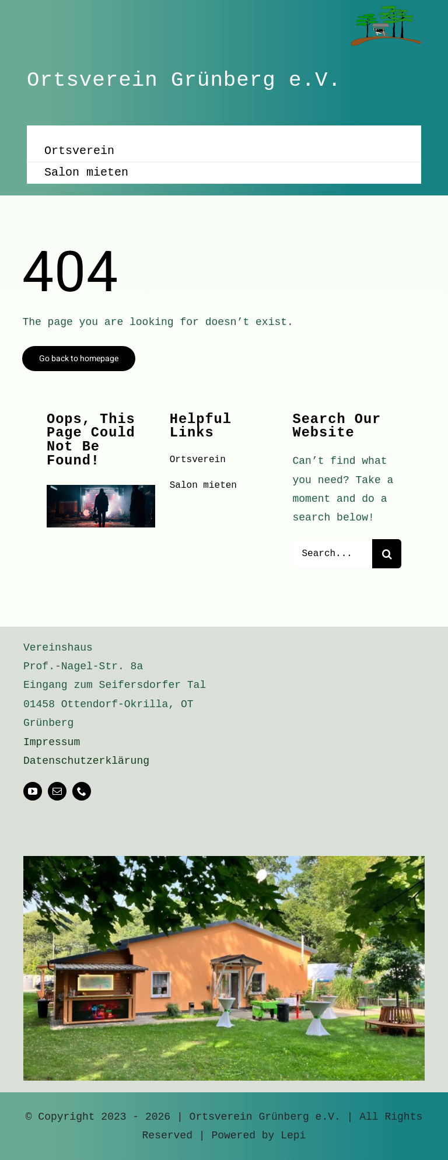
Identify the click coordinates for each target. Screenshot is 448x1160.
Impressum (51, 742)
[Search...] (333, 553)
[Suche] (386, 553)
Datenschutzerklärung (86, 761)
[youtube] (32, 791)
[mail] (57, 791)
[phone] (81, 791)
